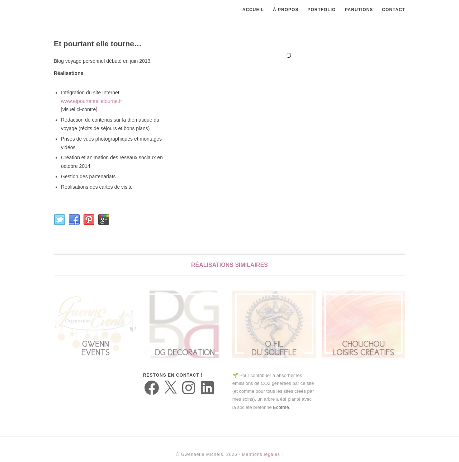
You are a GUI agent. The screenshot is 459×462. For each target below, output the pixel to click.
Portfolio (321, 9)
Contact (393, 9)
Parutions (359, 9)
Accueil (253, 9)
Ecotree (281, 407)
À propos (285, 9)
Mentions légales (261, 454)
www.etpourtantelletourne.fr (91, 101)
